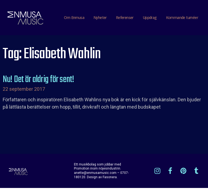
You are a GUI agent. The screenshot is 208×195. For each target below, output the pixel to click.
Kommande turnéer (182, 17)
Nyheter (100, 17)
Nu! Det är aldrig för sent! (38, 79)
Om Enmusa (74, 17)
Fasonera (110, 177)
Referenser (125, 17)
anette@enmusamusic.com (95, 173)
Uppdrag (150, 17)
